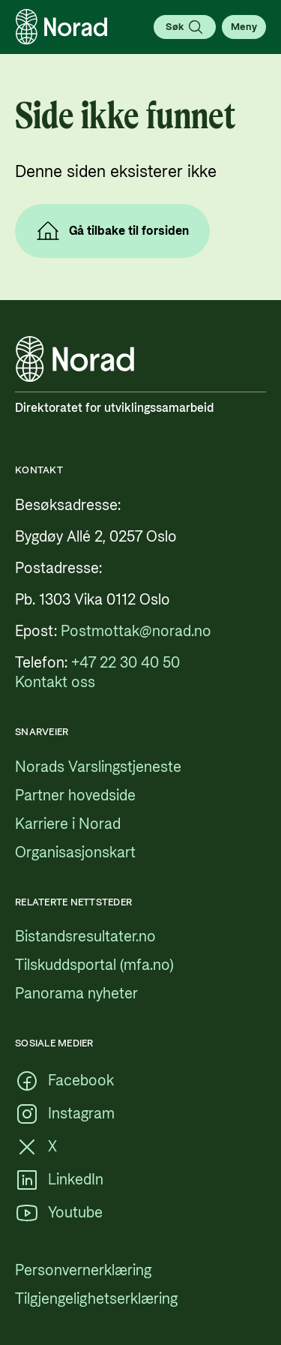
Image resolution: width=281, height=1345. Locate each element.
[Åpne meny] (244, 27)
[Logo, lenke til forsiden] (61, 27)
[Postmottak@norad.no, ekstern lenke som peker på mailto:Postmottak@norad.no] (136, 631)
